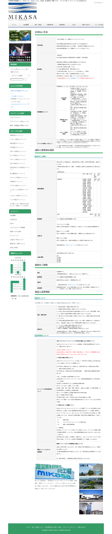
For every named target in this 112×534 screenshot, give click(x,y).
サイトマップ (14, 235)
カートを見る (97, 24)
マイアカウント (97, 2)
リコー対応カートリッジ (17, 199)
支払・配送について (38, 527)
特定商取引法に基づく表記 (53, 527)
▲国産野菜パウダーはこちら (18, 41)
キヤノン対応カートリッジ (18, 159)
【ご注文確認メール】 (74, 78)
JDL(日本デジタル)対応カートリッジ (19, 168)
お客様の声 (50, 25)
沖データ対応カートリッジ (18, 151)
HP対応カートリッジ (16, 181)
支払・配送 (38, 25)
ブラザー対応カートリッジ (18, 185)
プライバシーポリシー (69, 527)
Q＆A (74, 25)
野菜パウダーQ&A (15, 231)
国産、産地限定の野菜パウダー (19, 125)
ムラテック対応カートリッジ (19, 195)
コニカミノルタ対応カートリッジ (19, 190)
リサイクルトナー (15, 117)
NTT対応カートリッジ (16, 147)
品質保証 (62, 25)
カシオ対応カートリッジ (17, 155)
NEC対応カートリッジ (17, 143)
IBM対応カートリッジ (16, 135)
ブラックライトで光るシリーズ (19, 121)
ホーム (14, 25)
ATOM (16, 247)
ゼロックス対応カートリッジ (19, 177)
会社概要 (26, 25)
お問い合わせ (86, 25)
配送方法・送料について (17, 243)
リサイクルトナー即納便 (17, 227)
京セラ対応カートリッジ (17, 163)
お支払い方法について (17, 239)
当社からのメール (70, 245)
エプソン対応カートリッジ (18, 139)
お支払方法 (13, 219)
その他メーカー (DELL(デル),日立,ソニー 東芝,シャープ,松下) (19, 204)
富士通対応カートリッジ (17, 173)
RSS (11, 247)
